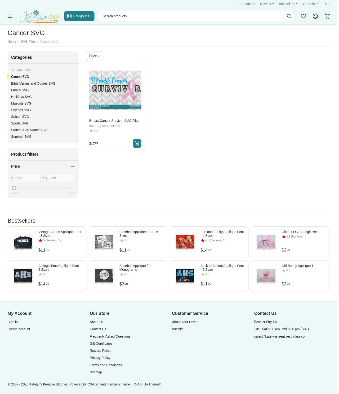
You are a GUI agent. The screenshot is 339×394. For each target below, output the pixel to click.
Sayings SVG (21, 110)
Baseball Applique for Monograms (135, 267)
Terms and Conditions (106, 365)
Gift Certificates (101, 343)
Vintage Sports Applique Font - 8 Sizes (59, 234)
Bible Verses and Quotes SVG (33, 83)
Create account (19, 329)
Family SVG (20, 90)
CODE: (93, 126)
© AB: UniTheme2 (147, 384)
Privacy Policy (100, 358)
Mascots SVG (21, 103)
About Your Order (184, 322)
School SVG (20, 117)
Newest (267, 4)
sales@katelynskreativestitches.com (281, 336)
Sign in (13, 322)
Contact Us (98, 329)
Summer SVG (21, 136)
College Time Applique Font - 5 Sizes (59, 267)
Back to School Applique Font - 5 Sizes (222, 267)
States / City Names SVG (29, 130)
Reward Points (100, 351)
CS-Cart (93, 384)
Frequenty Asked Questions (110, 336)
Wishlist (177, 329)
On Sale (311, 4)
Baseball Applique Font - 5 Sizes (139, 234)
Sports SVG (20, 123)
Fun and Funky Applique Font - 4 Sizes (222, 234)
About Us (96, 322)
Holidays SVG (21, 97)
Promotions (246, 4)
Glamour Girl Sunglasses (300, 232)
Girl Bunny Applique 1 (298, 266)
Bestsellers (289, 4)
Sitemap (96, 372)
